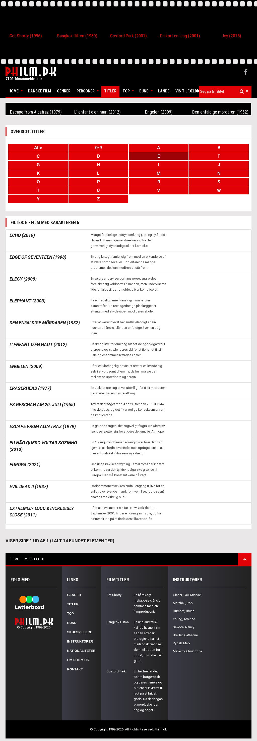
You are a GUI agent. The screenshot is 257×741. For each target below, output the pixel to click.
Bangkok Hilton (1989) (77, 35)
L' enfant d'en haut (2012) (97, 112)
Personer (86, 91)
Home (14, 91)
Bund (144, 91)
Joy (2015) (231, 35)
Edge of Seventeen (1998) (38, 257)
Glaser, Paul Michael (187, 595)
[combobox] (225, 91)
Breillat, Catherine (185, 635)
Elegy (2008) (23, 279)
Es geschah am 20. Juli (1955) (42, 404)
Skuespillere (79, 632)
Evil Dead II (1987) (29, 486)
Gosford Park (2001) (128, 35)
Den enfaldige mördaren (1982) (220, 112)
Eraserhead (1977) (30, 388)
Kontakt (75, 669)
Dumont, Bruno (184, 611)
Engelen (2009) (159, 112)
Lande (163, 91)
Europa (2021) (25, 464)
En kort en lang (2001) (180, 35)
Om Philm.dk (78, 660)
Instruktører (80, 641)
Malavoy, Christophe (187, 651)
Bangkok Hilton (117, 622)
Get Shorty (113, 595)
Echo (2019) (22, 235)
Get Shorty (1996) (26, 35)
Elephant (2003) (27, 300)
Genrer (64, 91)
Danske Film (39, 91)
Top (126, 91)
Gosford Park (116, 671)
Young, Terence (184, 619)
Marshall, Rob (183, 603)
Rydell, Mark (181, 643)
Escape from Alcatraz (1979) (36, 112)
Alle (38, 147)
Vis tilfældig (188, 91)
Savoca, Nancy (183, 627)
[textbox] (226, 91)
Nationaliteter (81, 651)
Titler (110, 91)
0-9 (98, 147)
